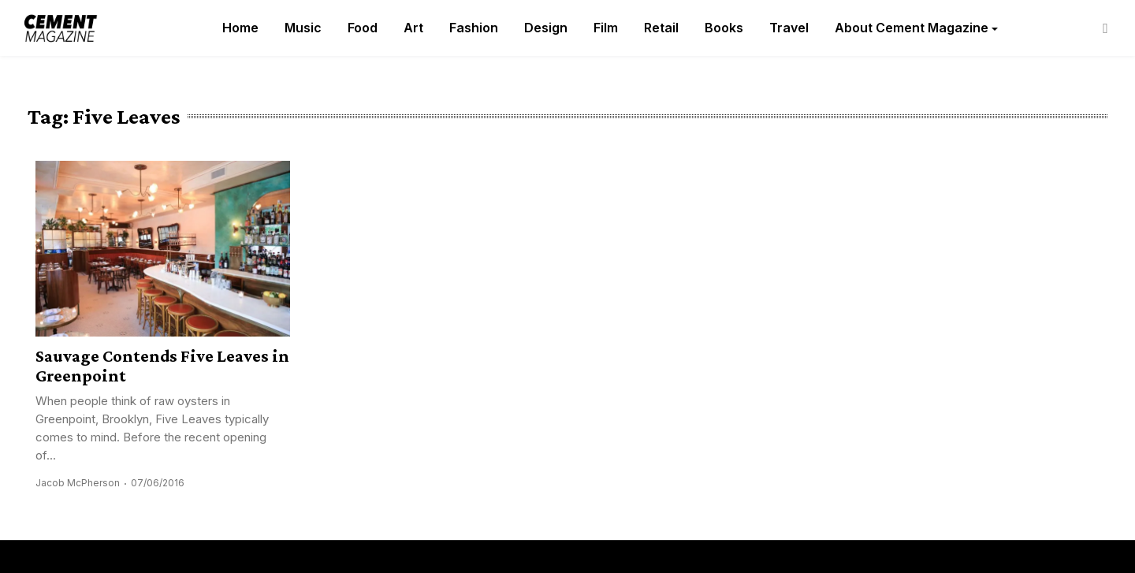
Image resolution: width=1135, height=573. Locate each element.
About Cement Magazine (911, 27)
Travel (789, 27)
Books (724, 27)
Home (240, 27)
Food (363, 27)
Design (546, 27)
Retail (661, 27)
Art (413, 27)
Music (303, 27)
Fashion (473, 27)
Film (606, 27)
